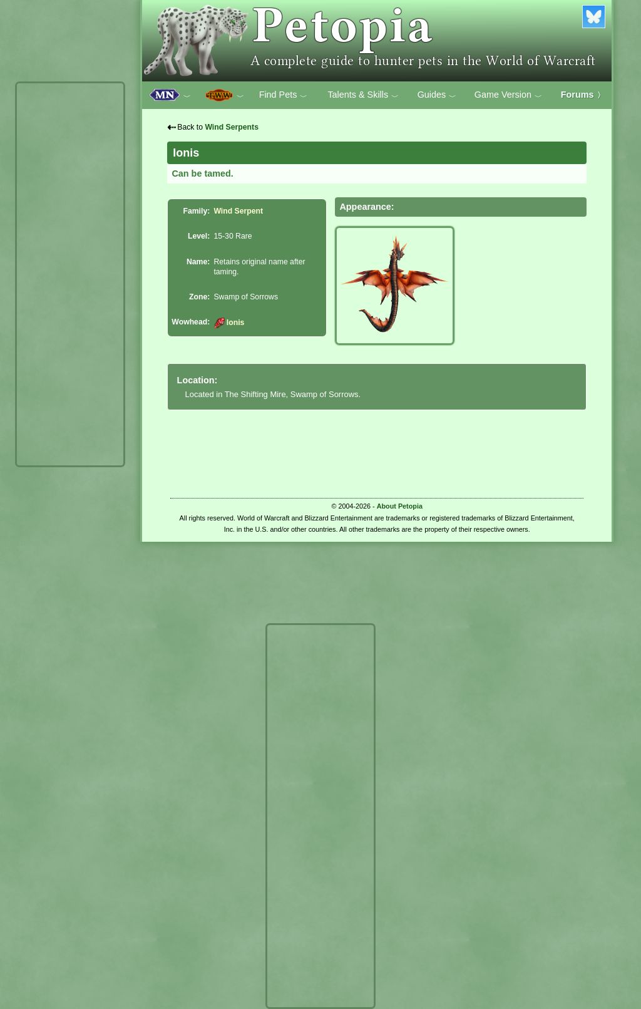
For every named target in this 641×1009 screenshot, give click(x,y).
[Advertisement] (70, 274)
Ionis (228, 322)
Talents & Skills (363, 95)
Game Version (508, 95)
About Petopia (400, 506)
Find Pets (283, 95)
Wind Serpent (238, 211)
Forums (583, 95)
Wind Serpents (232, 127)
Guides (437, 95)
